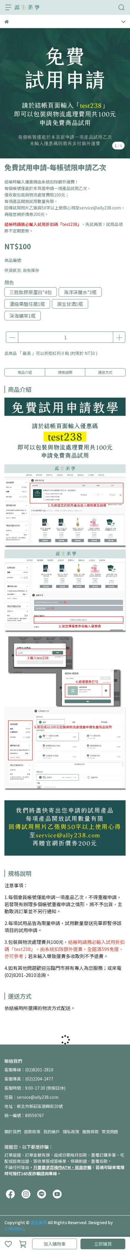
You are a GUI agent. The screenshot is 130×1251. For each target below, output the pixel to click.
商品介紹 (25, 372)
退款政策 (32, 1131)
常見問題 (110, 1131)
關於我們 (12, 1131)
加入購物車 (55, 1244)
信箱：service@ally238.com (31, 1097)
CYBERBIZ (14, 1229)
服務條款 (90, 1131)
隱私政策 (71, 1131)
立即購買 (103, 1244)
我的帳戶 (51, 1131)
